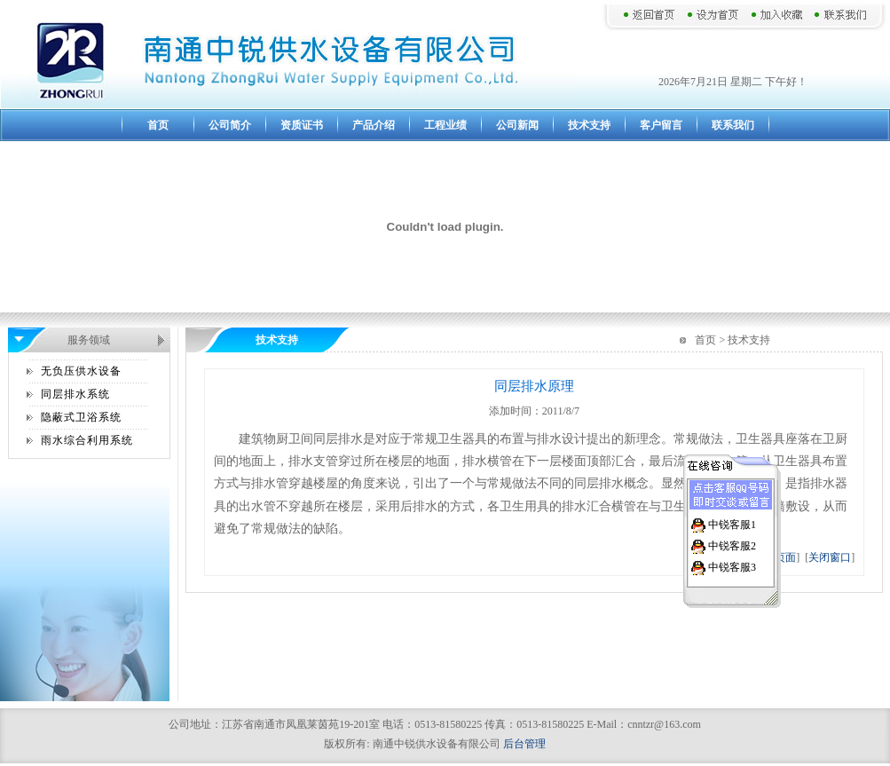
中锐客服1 (732, 523)
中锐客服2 (732, 545)
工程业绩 (445, 125)
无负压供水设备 (81, 371)
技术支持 (589, 125)
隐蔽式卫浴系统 (81, 417)
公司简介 (230, 125)
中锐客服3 (732, 566)
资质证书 (301, 125)
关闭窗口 (829, 557)
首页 (158, 125)
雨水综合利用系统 (87, 440)
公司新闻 (517, 125)
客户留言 (661, 125)
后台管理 (524, 744)
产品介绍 (373, 125)
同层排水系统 (75, 394)
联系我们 (733, 125)
